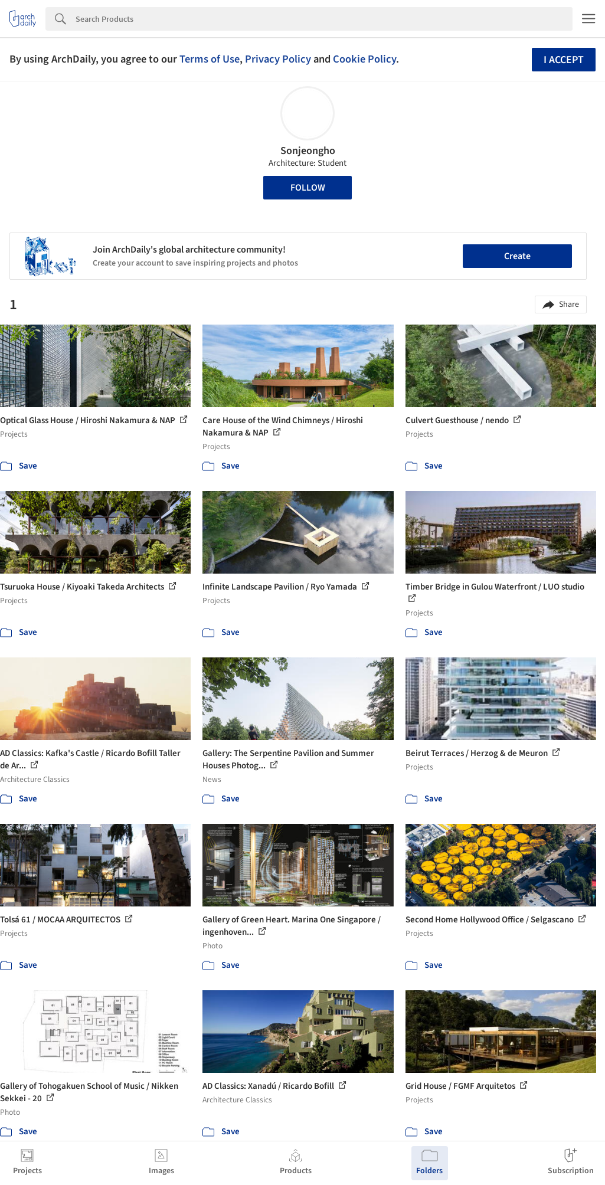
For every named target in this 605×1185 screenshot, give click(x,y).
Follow (307, 187)
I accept (564, 60)
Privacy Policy (278, 59)
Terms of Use (209, 59)
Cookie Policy (364, 59)
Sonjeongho (307, 150)
